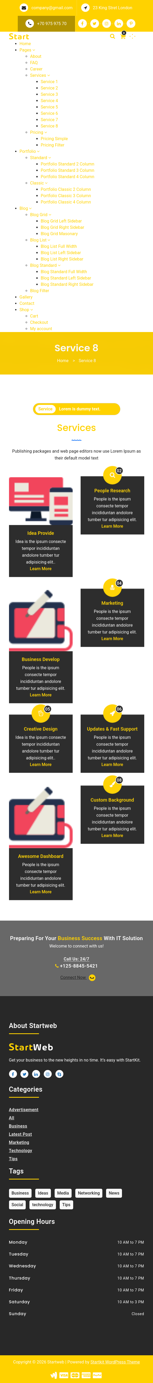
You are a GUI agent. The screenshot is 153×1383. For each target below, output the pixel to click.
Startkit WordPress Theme (115, 1362)
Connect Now (78, 977)
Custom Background (112, 844)
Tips (13, 1158)
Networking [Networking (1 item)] (89, 1193)
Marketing (112, 647)
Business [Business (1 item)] (20, 1193)
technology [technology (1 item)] (42, 1204)
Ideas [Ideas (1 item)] (43, 1193)
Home (62, 360)
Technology (20, 1150)
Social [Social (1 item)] (17, 1204)
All (11, 1117)
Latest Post (20, 1134)
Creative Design (41, 773)
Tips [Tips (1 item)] (66, 1204)
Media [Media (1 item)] (63, 1193)
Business (18, 1126)
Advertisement (24, 1109)
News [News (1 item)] (114, 1193)
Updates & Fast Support (112, 773)
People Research (112, 534)
